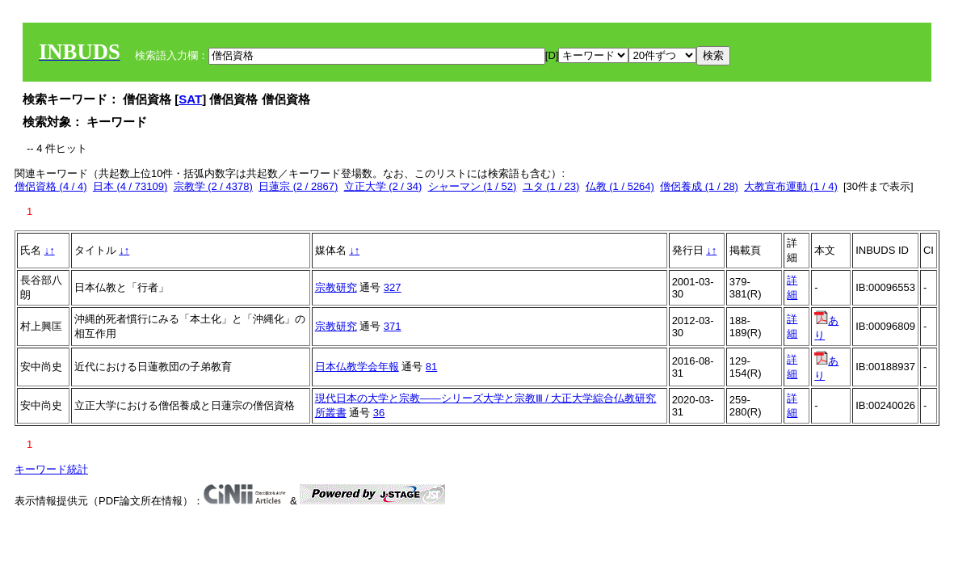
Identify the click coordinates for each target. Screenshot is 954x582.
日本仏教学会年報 (357, 367)
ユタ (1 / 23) (551, 186)
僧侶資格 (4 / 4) (51, 186)
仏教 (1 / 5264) (620, 186)
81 (431, 367)
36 (379, 413)
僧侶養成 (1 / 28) (699, 186)
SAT (190, 99)
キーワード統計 (51, 469)
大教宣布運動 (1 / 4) (791, 186)
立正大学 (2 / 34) (383, 186)
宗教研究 (336, 287)
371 (392, 326)
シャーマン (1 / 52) (472, 186)
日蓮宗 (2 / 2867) (298, 186)
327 (392, 287)
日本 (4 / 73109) (130, 186)
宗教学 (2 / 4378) (213, 186)
